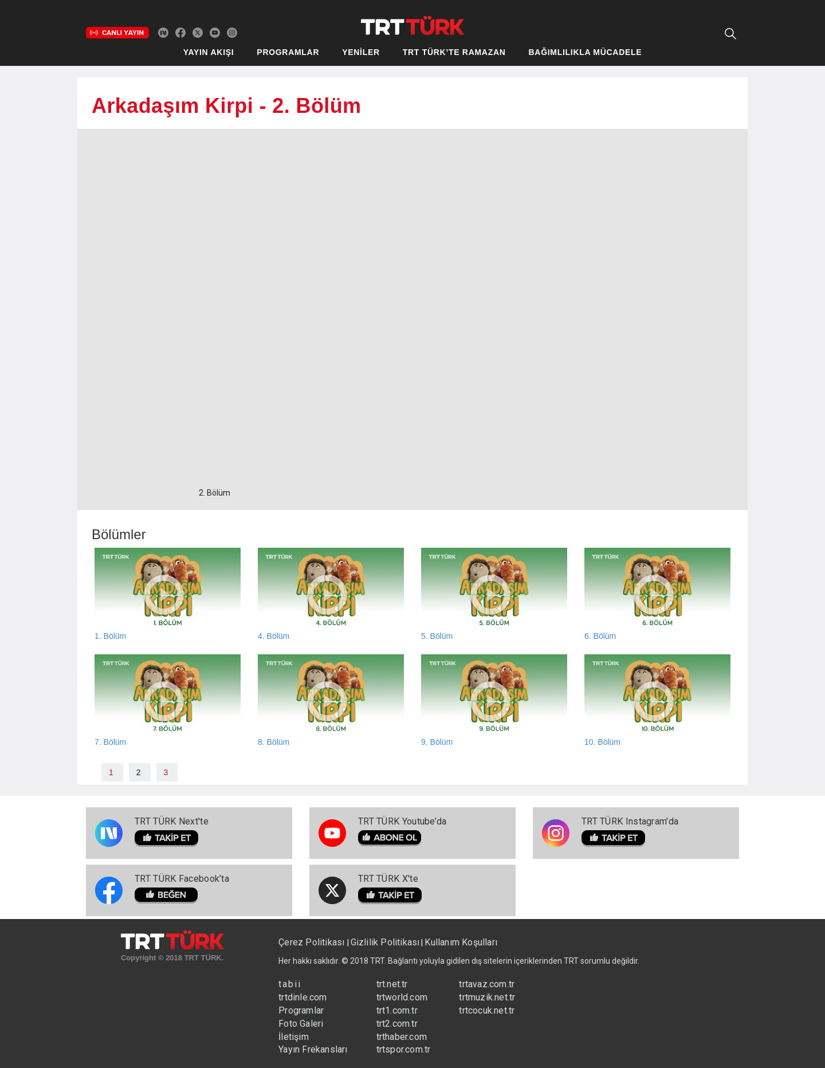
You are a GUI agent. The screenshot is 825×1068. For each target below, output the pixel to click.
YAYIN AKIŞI (208, 52)
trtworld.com (401, 997)
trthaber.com (401, 1036)
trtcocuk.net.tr (486, 1010)
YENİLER (361, 52)
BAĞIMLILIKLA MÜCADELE (585, 52)
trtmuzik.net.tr (487, 997)
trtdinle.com (302, 997)
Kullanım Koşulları (461, 942)
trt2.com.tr (397, 1023)
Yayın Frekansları (312, 1049)
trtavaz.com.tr (486, 984)
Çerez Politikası (312, 942)
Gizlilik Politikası (385, 942)
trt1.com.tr (397, 1010)
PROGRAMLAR (288, 52)
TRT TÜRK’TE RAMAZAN (454, 52)
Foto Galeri (300, 1023)
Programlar (301, 1010)
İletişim (293, 1036)
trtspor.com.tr (403, 1049)
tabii (289, 984)
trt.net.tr (392, 984)
